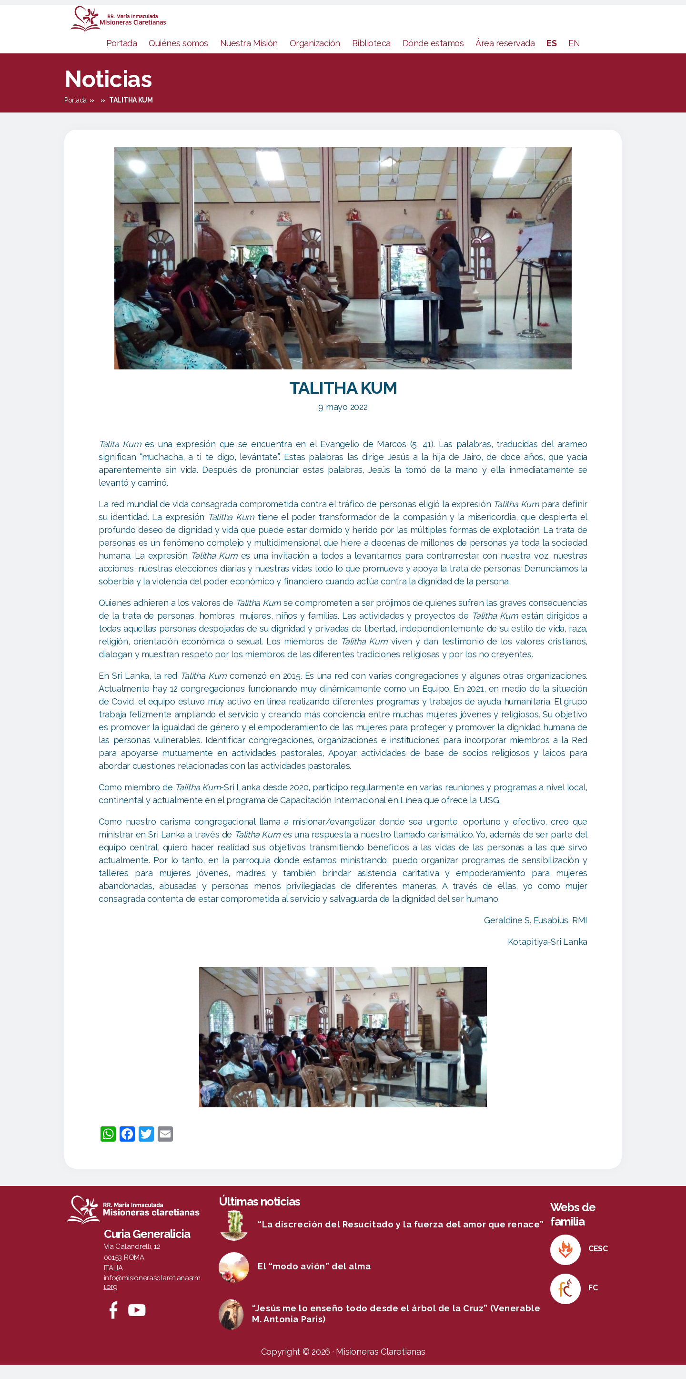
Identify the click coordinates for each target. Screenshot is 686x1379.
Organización (315, 57)
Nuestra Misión (249, 57)
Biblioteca (371, 57)
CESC (598, 1262)
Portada (121, 57)
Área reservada (505, 57)
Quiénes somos (178, 57)
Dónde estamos (433, 57)
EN (574, 57)
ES (551, 57)
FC (592, 1302)
